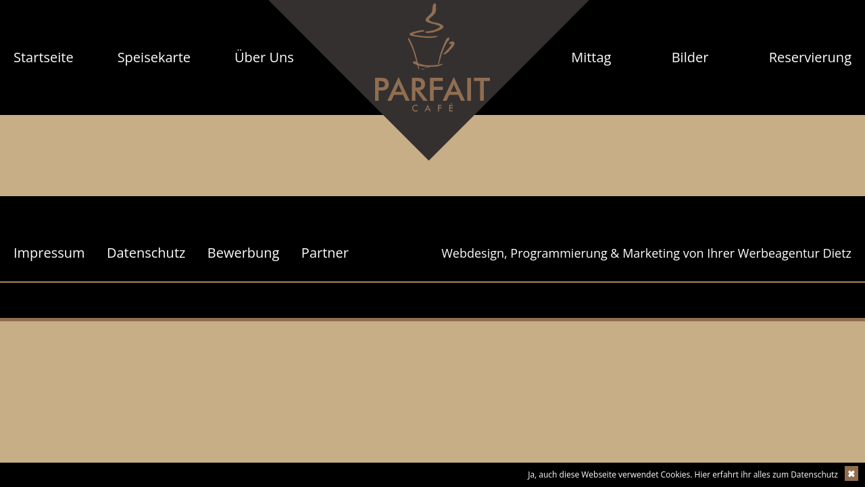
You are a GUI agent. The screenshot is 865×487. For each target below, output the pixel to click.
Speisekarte (154, 57)
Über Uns (264, 57)
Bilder (690, 57)
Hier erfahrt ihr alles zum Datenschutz (766, 474)
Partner (325, 253)
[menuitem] (44, 57)
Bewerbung (243, 253)
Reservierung (810, 57)
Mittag (591, 57)
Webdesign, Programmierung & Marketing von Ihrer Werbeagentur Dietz (646, 253)
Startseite (44, 57)
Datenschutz (146, 253)
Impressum (49, 253)
